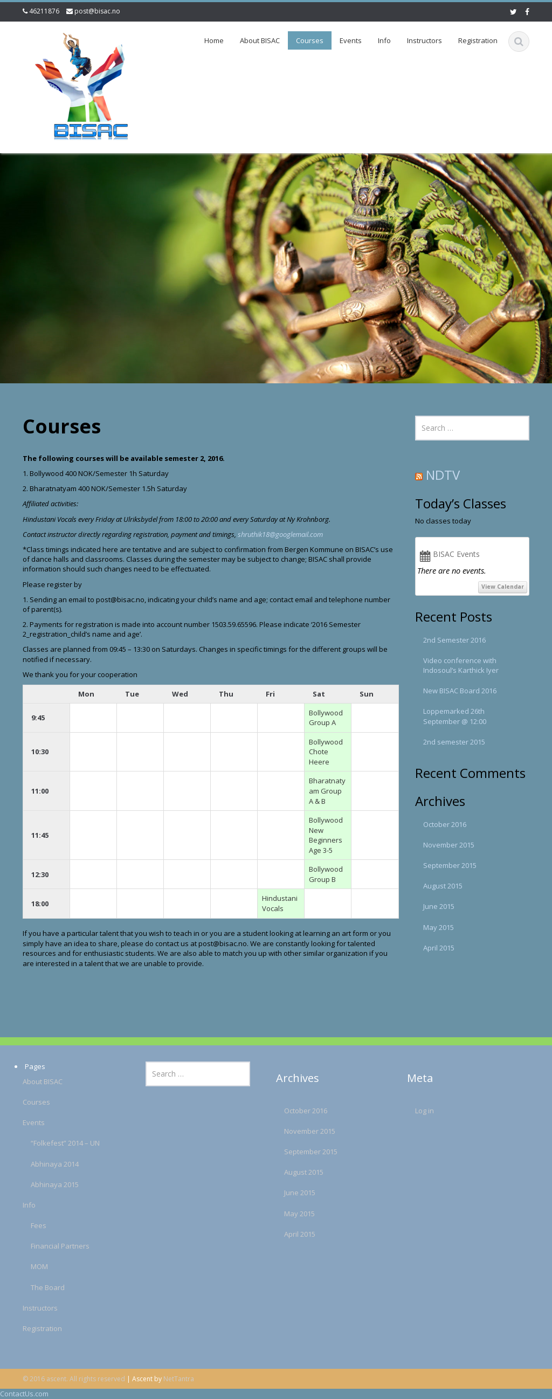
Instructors (424, 40)
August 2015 (443, 886)
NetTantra (178, 1378)
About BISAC (260, 40)
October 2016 (444, 824)
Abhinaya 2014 (42, 1164)
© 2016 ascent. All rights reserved (74, 1378)
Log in (411, 1110)
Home (214, 40)
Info (384, 40)
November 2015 (448, 845)
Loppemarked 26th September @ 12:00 (454, 716)
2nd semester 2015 (454, 742)
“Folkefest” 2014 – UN (52, 1143)
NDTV (443, 475)
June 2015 (438, 906)
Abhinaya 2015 (42, 1184)
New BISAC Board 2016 (459, 690)
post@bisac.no (97, 11)
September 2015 (450, 865)
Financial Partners (47, 1246)
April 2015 (438, 948)
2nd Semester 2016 (454, 640)
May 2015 (438, 927)
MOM (26, 1266)
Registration (478, 40)
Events (351, 40)
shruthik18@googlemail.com (280, 534)
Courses (309, 40)
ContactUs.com (24, 1393)
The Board (35, 1287)
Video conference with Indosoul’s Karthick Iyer (461, 665)
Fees (25, 1225)
